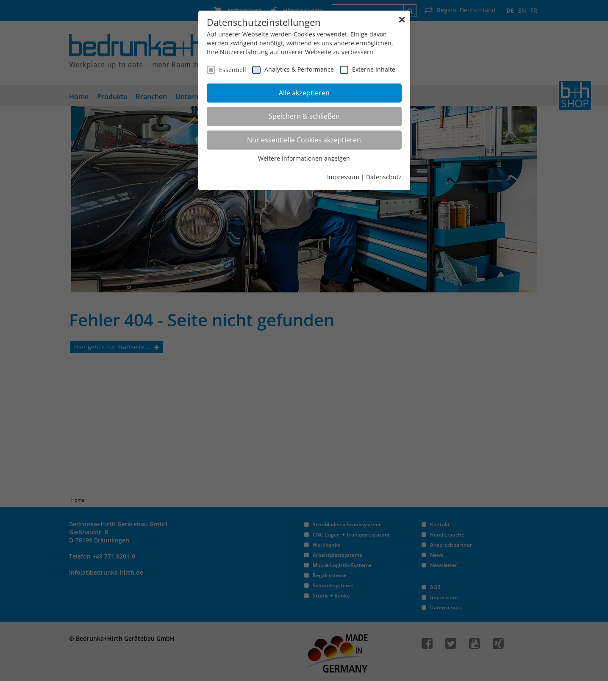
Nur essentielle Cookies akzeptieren (304, 140)
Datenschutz (384, 177)
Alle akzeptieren (304, 92)
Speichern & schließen (304, 116)
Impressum (343, 177)
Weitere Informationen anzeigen (304, 158)
